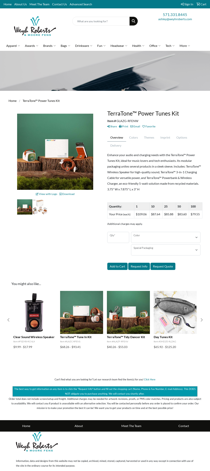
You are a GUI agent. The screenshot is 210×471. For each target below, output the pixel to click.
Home (8, 4)
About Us (20, 4)
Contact (183, 426)
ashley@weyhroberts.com (175, 19)
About (79, 426)
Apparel (13, 45)
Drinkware (83, 45)
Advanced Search (81, 4)
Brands (49, 45)
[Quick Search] (101, 21)
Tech (170, 45)
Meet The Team (39, 4)
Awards (31, 45)
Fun (101, 45)
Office (155, 45)
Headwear (119, 45)
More (185, 45)
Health (138, 45)
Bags (65, 45)
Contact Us (59, 4)
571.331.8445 (175, 14)
